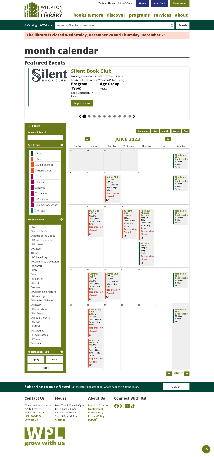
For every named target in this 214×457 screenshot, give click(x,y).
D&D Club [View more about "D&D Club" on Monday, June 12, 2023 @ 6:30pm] (94, 211)
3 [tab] (94, 116)
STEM (36, 326)
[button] (116, 3)
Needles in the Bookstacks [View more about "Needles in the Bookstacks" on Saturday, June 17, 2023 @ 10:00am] (181, 213)
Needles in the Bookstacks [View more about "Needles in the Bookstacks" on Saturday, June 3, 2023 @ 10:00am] (181, 157)
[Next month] (168, 139)
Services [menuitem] (162, 15)
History (37, 304)
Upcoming (142, 131)
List (155, 131)
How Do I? (159, 3)
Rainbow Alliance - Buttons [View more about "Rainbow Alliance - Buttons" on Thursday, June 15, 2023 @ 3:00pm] (146, 213)
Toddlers (42, 193)
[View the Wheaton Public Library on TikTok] (133, 407)
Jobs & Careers (41, 317)
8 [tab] (119, 116)
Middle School (45, 164)
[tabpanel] (107, 87)
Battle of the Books (44, 235)
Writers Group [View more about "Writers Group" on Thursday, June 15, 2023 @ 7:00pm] (145, 244)
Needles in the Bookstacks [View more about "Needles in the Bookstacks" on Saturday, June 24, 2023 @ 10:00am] (181, 276)
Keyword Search (37, 132)
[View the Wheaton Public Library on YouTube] (127, 407)
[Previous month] (87, 139)
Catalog (32, 25)
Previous (80, 116)
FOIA (91, 419)
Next (134, 116)
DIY (35, 270)
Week (176, 131)
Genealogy (39, 296)
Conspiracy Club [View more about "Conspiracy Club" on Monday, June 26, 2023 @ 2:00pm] (95, 311)
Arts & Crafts (40, 231)
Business (38, 244)
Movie (36, 322)
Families (41, 182)
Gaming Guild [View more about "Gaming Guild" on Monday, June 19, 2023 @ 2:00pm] (93, 275)
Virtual (37, 343)
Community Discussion (46, 261)
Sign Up (176, 386)
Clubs (36, 253)
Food (36, 283)
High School (44, 170)
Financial (38, 278)
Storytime (38, 330)
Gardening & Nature (44, 291)
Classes (37, 248)
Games (37, 287)
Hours (142, 3)
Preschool (42, 199)
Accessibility (95, 412)
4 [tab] (99, 116)
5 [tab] (104, 116)
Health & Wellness (43, 300)
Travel (36, 339)
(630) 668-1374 (33, 416)
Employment (95, 409)
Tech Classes (40, 335)
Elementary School (47, 205)
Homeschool (40, 309)
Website (47, 25)
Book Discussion (42, 240)
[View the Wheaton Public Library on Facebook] (116, 407)
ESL (35, 274)
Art (35, 227)
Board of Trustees (99, 405)
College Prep (40, 257)
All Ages (41, 210)
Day (186, 131)
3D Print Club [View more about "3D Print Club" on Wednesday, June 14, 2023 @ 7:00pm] (128, 212)
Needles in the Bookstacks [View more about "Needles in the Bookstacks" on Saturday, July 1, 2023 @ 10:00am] (181, 312)
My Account (180, 3)
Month (165, 131)
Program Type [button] (36, 219)
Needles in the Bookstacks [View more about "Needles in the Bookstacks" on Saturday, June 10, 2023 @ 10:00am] (181, 179)
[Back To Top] (206, 449)
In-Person (38, 313)
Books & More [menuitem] (88, 15)
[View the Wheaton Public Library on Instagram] (122, 407)
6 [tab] (109, 116)
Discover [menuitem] (116, 15)
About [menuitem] (181, 15)
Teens (40, 159)
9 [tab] (124, 116)
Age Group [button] (33, 145)
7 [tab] (114, 116)
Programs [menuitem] (139, 15)
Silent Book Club (91, 71)
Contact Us (31, 419)
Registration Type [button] (38, 351)
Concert (37, 266)
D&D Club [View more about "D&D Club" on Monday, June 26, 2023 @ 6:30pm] (94, 342)
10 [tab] (130, 116)
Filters (36, 126)
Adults (40, 153)
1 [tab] (84, 116)
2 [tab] (89, 116)
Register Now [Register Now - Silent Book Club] (82, 103)
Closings (60, 419)
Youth (40, 176)
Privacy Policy (96, 416)
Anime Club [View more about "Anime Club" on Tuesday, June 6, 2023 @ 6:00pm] (112, 177)
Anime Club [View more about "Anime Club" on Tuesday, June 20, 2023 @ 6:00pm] (112, 274)
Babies (41, 187)
